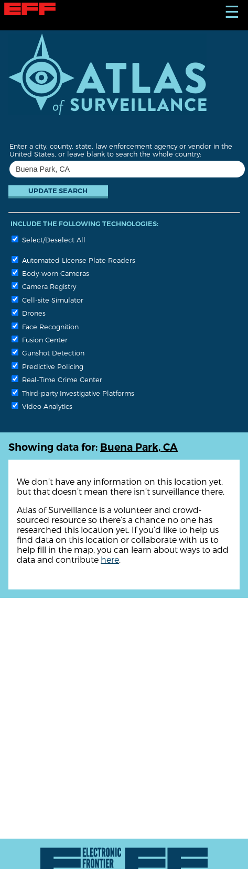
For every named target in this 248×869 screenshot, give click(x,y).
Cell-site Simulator (47, 300)
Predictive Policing (47, 366)
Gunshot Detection (48, 352)
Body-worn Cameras (50, 273)
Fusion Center (40, 339)
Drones (29, 313)
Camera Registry (44, 286)
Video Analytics (42, 406)
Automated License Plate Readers (73, 260)
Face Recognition (45, 326)
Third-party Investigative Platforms (73, 393)
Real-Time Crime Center (57, 379)
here (110, 559)
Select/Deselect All (48, 239)
